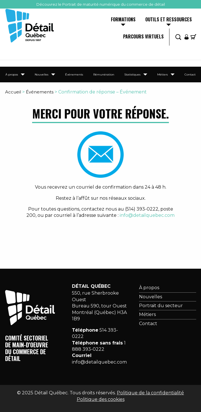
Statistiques (132, 74)
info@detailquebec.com (147, 215)
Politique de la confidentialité (150, 392)
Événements (74, 74)
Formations (123, 20)
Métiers (162, 74)
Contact (190, 74)
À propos (11, 74)
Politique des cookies (101, 399)
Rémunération (103, 74)
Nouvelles (41, 74)
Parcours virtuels (143, 37)
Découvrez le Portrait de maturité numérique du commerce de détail (100, 4)
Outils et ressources (168, 20)
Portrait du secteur (161, 305)
